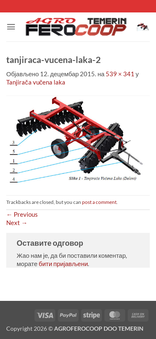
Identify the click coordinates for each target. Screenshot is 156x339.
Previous (22, 214)
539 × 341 (120, 73)
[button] (11, 26)
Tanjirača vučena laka (35, 82)
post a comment (99, 202)
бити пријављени (63, 263)
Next (16, 222)
